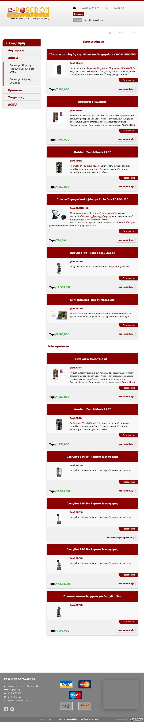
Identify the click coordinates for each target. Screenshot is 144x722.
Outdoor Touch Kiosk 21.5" (92, 152)
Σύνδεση (78, 14)
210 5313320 (14, 693)
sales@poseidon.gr (18, 700)
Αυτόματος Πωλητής (92, 102)
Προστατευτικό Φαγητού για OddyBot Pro (92, 596)
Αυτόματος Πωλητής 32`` (92, 359)
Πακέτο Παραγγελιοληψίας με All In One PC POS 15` (92, 199)
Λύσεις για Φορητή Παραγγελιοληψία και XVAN (22, 68)
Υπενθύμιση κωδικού (93, 20)
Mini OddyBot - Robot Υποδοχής (92, 300)
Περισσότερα (128, 80)
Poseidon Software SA (82, 719)
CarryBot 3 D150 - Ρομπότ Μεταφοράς (92, 456)
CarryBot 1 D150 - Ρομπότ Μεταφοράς (92, 503)
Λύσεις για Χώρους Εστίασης (20, 80)
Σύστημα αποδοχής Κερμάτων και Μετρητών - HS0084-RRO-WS (92, 54)
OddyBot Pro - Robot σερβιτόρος (92, 253)
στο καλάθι (126, 89)
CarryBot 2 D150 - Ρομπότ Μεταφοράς (92, 549)
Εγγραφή (77, 20)
